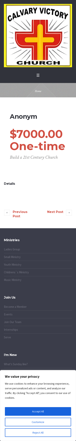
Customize (38, 422)
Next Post (55, 212)
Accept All (38, 411)
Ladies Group (12, 249)
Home (38, 91)
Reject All (38, 432)
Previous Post (20, 214)
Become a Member (15, 307)
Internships (11, 329)
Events (8, 314)
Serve (7, 337)
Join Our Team (12, 322)
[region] (38, 405)
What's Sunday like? (16, 364)
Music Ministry (12, 280)
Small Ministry (12, 257)
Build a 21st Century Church (34, 157)
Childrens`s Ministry (16, 272)
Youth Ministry (12, 264)
